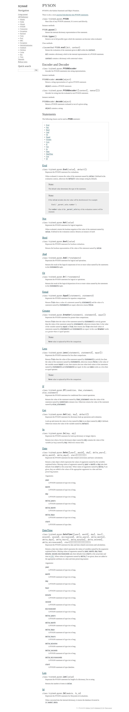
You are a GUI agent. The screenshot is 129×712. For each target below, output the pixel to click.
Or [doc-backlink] (43, 272)
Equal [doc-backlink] (45, 291)
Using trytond (23, 14)
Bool (47, 130)
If (46, 144)
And (47, 132)
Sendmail (23, 48)
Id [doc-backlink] (43, 689)
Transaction (23, 29)
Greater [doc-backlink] (46, 310)
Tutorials (21, 59)
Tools (22, 36)
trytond (22, 5)
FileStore (23, 50)
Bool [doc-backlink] (44, 237)
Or (47, 135)
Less (47, 142)
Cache (22, 52)
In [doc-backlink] (43, 429)
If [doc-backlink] (43, 386)
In (47, 149)
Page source (108, 708)
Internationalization (26, 45)
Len (47, 156)
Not (47, 128)
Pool (21, 38)
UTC (52, 556)
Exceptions (23, 31)
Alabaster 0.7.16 (99, 708)
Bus (21, 54)
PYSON (22, 26)
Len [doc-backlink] (44, 672)
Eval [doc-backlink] (44, 165)
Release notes (22, 62)
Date (47, 152)
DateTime (49, 154)
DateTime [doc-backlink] (47, 530)
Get (47, 147)
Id (47, 159)
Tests (21, 57)
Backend (23, 33)
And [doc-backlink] (44, 254)
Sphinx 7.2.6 (89, 708)
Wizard (22, 24)
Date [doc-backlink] (44, 448)
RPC (21, 40)
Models (22, 19)
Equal (48, 137)
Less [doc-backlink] (44, 348)
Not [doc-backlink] (44, 218)
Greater (48, 140)
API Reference (23, 17)
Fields (22, 22)
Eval (47, 125)
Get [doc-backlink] (44, 410)
